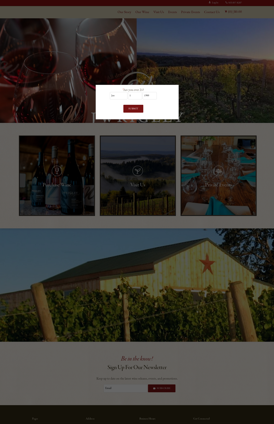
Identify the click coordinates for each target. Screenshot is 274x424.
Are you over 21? (133, 90)
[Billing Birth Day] (135, 95)
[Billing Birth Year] (150, 95)
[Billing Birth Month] (118, 95)
